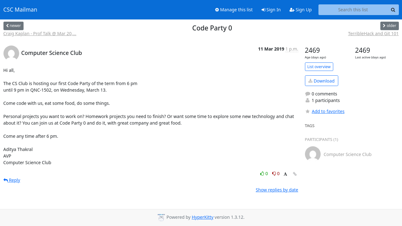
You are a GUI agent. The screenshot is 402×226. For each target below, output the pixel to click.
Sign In (271, 10)
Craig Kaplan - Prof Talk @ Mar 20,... (39, 33)
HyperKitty (202, 217)
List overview (319, 66)
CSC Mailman (20, 9)
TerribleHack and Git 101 (373, 33)
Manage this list (234, 10)
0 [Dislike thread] (276, 173)
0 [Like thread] (264, 173)
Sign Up (301, 10)
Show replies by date (277, 190)
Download (321, 81)
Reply (11, 180)
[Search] (393, 9)
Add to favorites (325, 111)
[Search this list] (353, 9)
